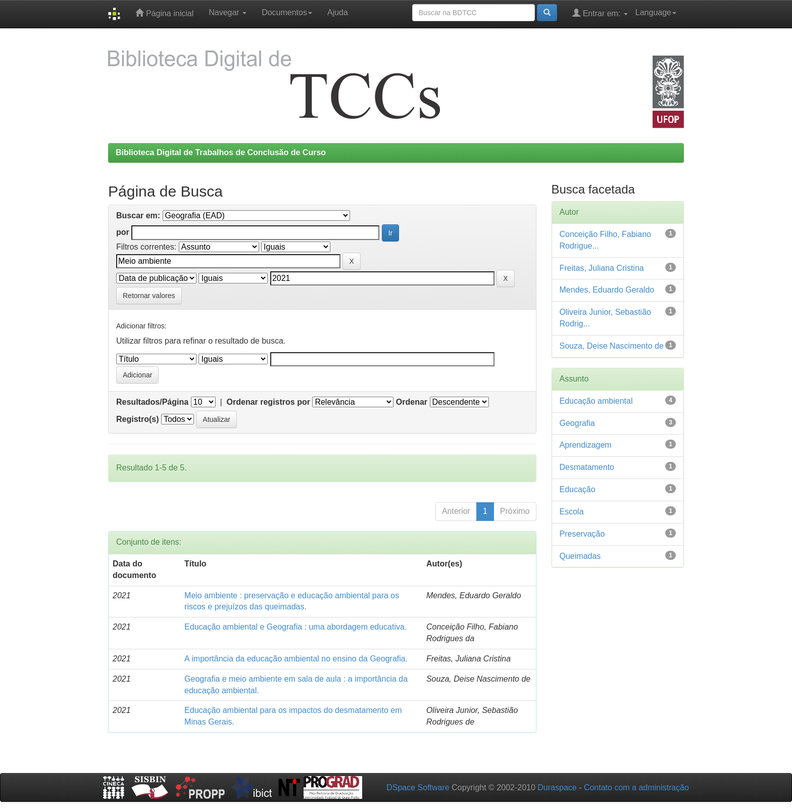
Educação (578, 489)
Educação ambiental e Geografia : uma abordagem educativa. (295, 627)
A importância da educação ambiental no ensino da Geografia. (296, 658)
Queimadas (580, 556)
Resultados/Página (152, 402)
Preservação (582, 534)
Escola (572, 511)
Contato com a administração (636, 787)
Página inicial (164, 13)
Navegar (227, 12)
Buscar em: (138, 215)
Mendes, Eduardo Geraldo (607, 289)
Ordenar (411, 402)
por (122, 232)
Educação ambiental (596, 401)
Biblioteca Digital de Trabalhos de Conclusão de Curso (221, 152)
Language (655, 12)
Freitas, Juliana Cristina (602, 268)
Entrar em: (600, 13)
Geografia (577, 423)
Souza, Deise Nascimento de (612, 346)
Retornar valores (149, 296)
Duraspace (556, 787)
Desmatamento (587, 467)
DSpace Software (418, 787)
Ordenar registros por (268, 402)
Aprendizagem (586, 445)
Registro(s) (137, 419)
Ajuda (337, 12)
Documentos (287, 12)
